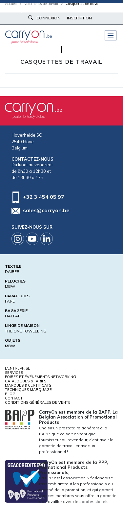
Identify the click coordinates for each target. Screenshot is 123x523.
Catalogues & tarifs (25, 381)
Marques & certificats (28, 385)
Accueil (11, 3)
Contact (14, 398)
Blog (10, 394)
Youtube (32, 239)
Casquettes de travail (83, 3)
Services (14, 372)
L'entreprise (17, 368)
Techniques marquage (28, 389)
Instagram (17, 239)
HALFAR (13, 315)
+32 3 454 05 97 (43, 196)
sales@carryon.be (46, 210)
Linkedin (46, 239)
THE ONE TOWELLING (25, 331)
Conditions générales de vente (38, 402)
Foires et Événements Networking (40, 377)
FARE (10, 301)
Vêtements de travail (41, 3)
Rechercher (30, 18)
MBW (10, 286)
